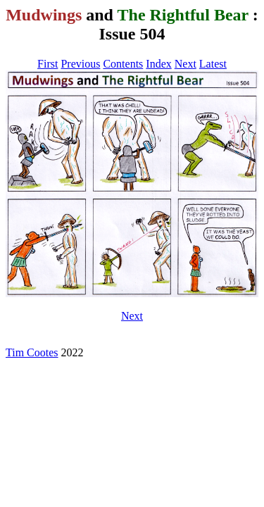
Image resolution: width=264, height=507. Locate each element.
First (47, 64)
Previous (80, 64)
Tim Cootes (32, 352)
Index (158, 64)
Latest (213, 64)
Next (185, 64)
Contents (123, 64)
